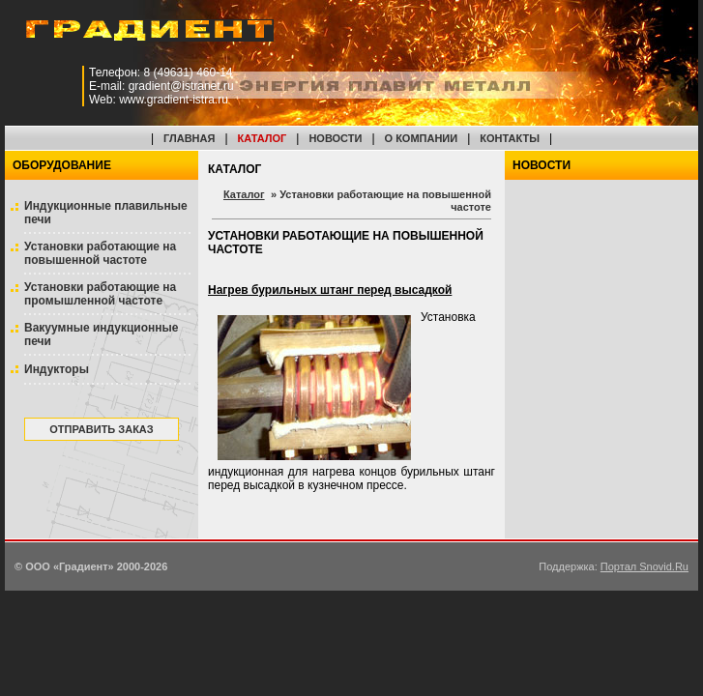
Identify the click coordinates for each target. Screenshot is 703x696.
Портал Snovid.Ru (644, 566)
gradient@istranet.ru (181, 86)
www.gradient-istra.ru (173, 99)
